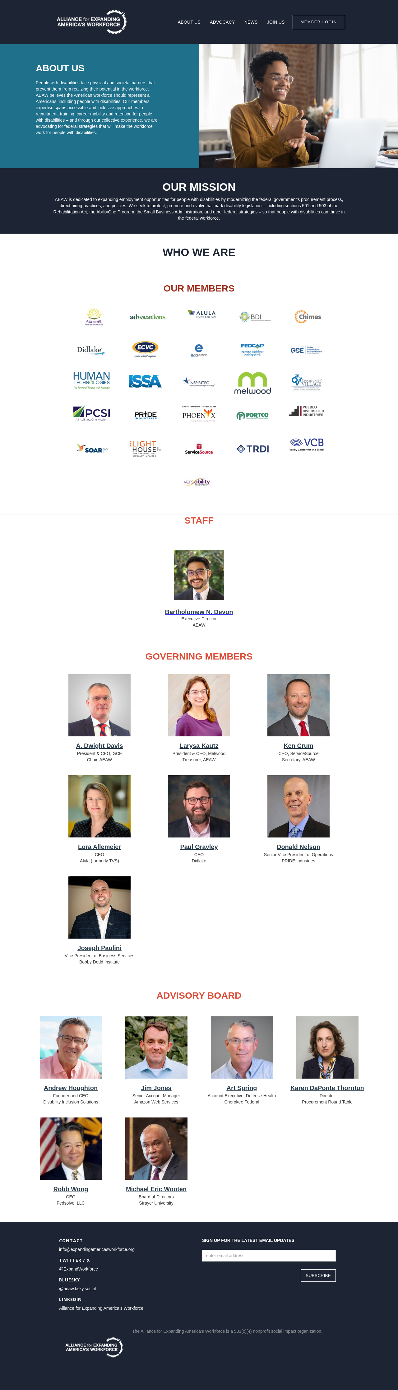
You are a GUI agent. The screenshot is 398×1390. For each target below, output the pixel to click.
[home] (91, 22)
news (251, 22)
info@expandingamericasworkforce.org (97, 1249)
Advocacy (222, 22)
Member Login (319, 22)
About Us (189, 22)
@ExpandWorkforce (78, 1268)
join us (276, 22)
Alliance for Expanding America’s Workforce (101, 1308)
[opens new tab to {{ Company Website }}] (94, 317)
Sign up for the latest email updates (248, 1240)
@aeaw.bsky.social (77, 1288)
